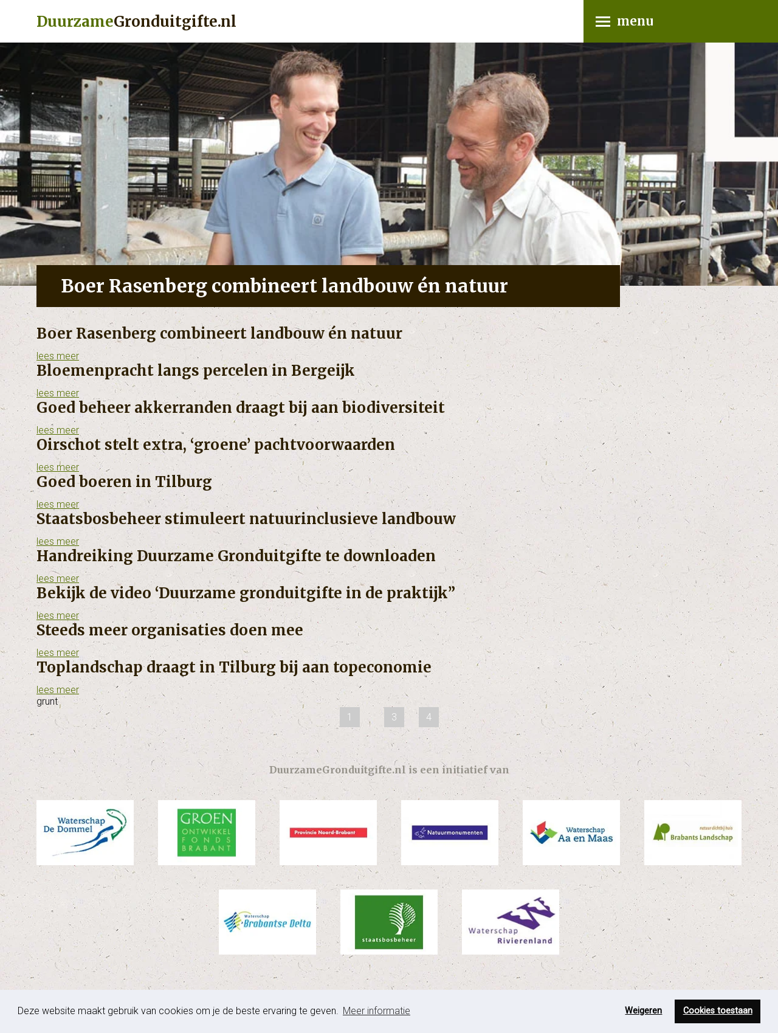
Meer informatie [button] (376, 1011)
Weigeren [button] (643, 1011)
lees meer (57, 356)
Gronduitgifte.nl (136, 21)
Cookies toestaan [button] (717, 1011)
